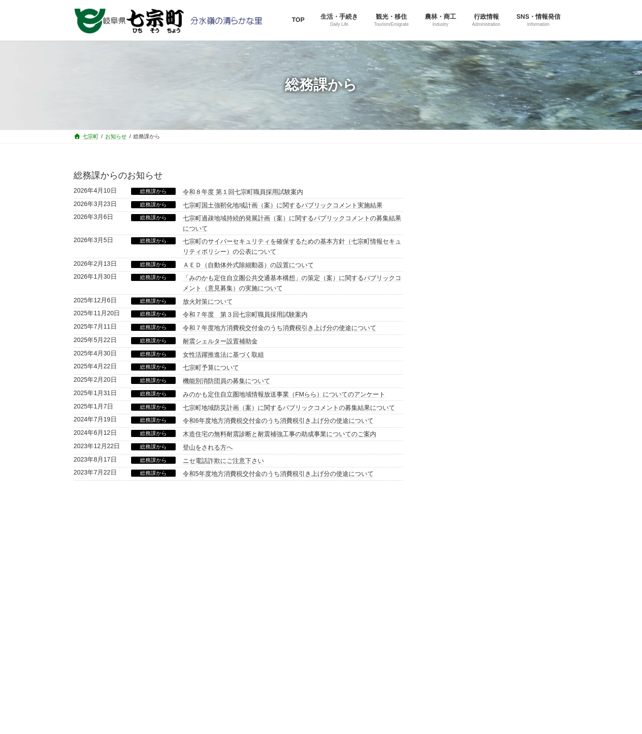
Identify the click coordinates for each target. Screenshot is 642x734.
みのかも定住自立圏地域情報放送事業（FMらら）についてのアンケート (284, 394)
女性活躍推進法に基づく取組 (223, 354)
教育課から (453, 421)
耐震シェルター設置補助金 (220, 341)
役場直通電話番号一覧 (172, 626)
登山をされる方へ (208, 447)
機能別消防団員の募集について (226, 380)
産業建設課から (459, 387)
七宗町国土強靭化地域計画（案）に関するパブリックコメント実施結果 (283, 205)
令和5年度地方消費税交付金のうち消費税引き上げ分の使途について (278, 473)
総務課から (153, 191)
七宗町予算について (211, 367)
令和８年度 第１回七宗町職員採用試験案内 (243, 191)
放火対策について (208, 301)
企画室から (453, 352)
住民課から (453, 370)
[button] (499, 260)
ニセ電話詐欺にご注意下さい (223, 460)
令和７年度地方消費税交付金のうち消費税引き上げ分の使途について (279, 327)
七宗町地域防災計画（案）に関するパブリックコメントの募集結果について (289, 407)
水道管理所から (459, 438)
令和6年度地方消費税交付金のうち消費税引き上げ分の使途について (278, 420)
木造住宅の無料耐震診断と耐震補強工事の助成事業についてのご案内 (279, 433)
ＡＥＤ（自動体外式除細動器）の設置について (248, 264)
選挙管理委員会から (465, 456)
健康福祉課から (459, 404)
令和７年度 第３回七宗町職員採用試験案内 (245, 314)
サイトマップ (102, 626)
